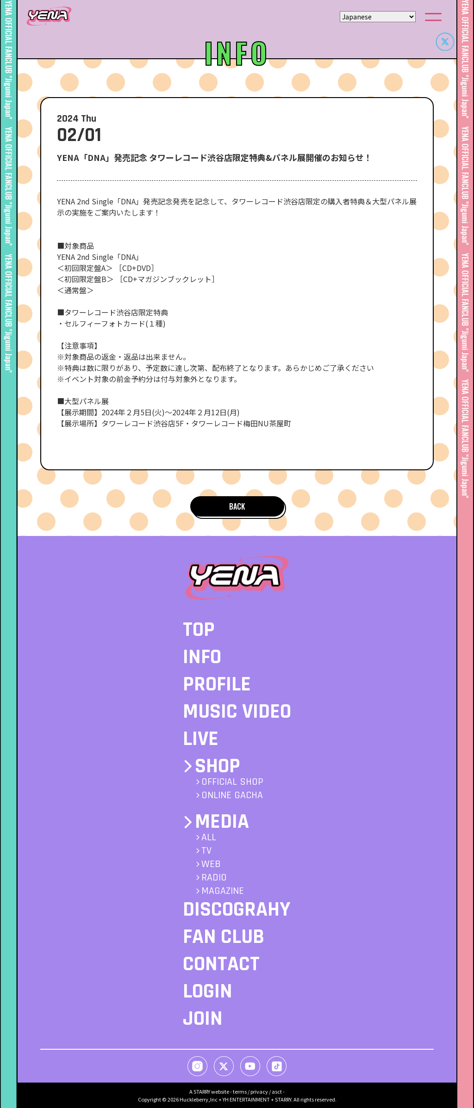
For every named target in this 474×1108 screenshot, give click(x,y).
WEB (211, 864)
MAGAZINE (222, 891)
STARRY (201, 1091)
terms (240, 1091)
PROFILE (217, 684)
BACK (237, 506)
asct (277, 1091)
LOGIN (207, 991)
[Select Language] (378, 16)
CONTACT (221, 964)
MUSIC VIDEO (237, 711)
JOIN (203, 1018)
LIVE (200, 739)
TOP (199, 629)
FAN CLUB (223, 936)
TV (206, 851)
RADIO (214, 878)
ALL (208, 837)
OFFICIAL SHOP (232, 782)
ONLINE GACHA (232, 795)
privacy (259, 1091)
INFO (202, 657)
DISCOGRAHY (236, 909)
